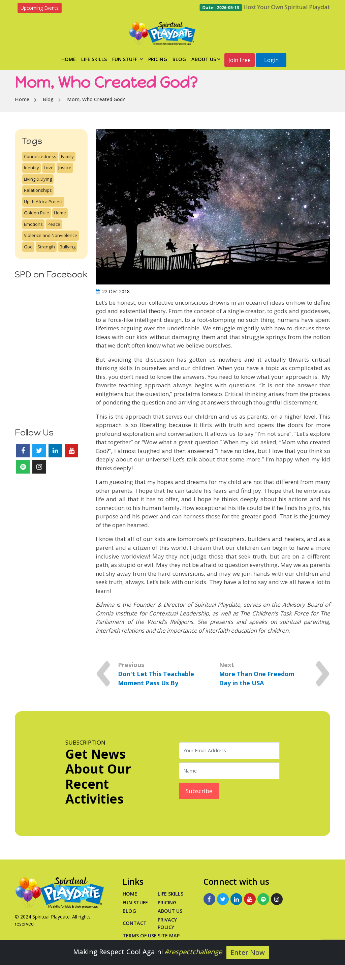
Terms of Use (140, 935)
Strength (46, 247)
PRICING (167, 902)
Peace (54, 224)
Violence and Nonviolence (50, 235)
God (28, 247)
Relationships (38, 190)
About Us (205, 59)
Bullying (67, 247)
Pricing (157, 59)
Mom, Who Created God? (96, 99)
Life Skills (94, 59)
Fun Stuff (127, 59)
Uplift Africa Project (43, 202)
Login (271, 60)
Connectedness (40, 156)
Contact (135, 923)
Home (68, 59)
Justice (64, 167)
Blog (179, 59)
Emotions (33, 224)
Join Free (239, 60)
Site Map (169, 935)
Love (49, 167)
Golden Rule (36, 213)
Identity (31, 167)
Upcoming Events (40, 8)
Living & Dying (38, 179)
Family (67, 156)
